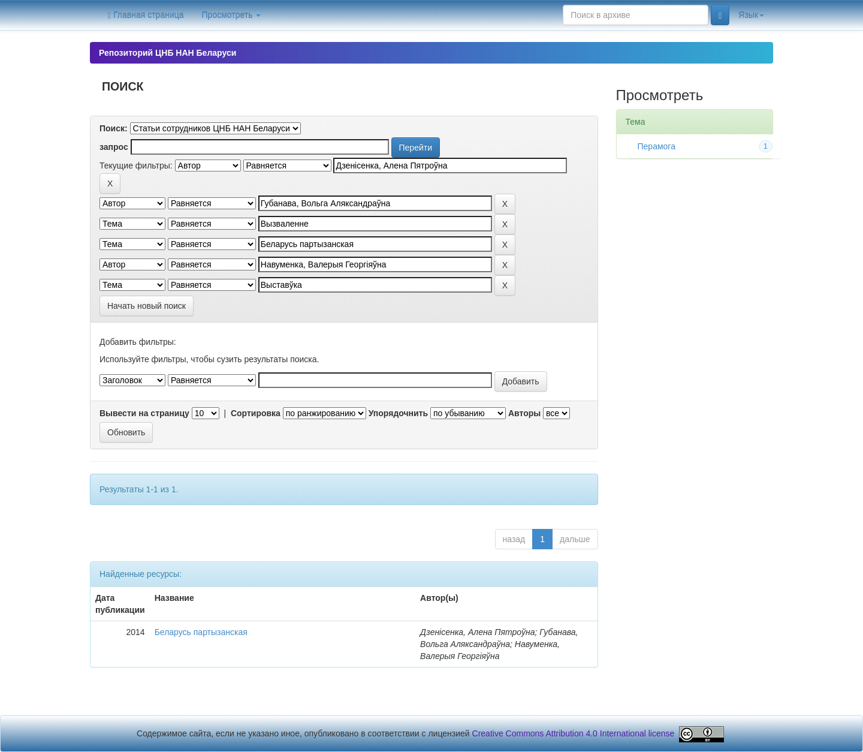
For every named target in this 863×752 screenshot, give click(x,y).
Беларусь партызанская (201, 632)
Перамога (656, 146)
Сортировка (255, 413)
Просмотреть (231, 15)
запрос (113, 147)
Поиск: (113, 128)
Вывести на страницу (144, 413)
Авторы (524, 413)
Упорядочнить (398, 413)
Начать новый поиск (146, 306)
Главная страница (146, 15)
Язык (751, 15)
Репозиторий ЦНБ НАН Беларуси (167, 53)
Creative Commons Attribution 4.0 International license (573, 733)
